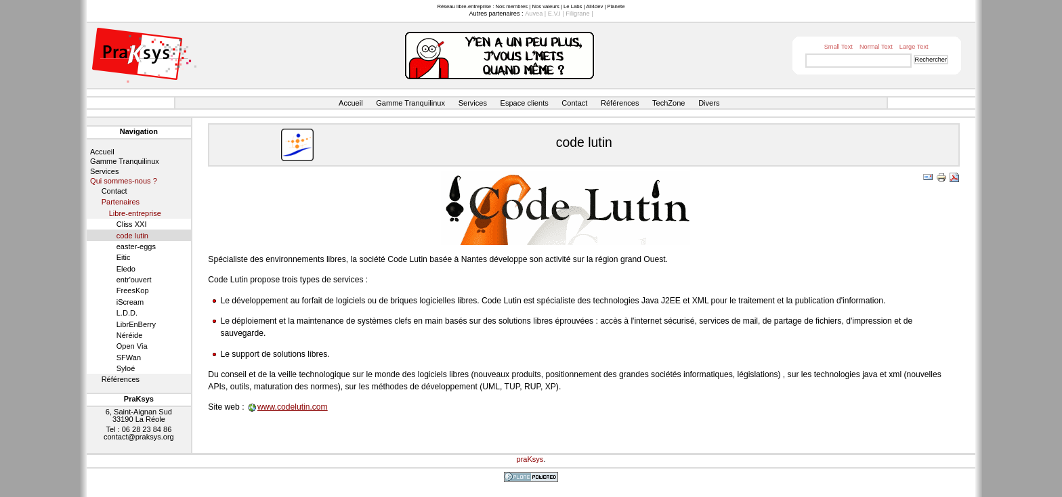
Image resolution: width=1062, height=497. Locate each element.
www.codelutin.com (292, 407)
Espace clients (525, 103)
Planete (616, 6)
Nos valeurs (545, 6)
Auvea (534, 13)
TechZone (668, 103)
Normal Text (876, 46)
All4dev (594, 6)
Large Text (914, 46)
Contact (574, 103)
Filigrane (577, 13)
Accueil (351, 103)
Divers (708, 103)
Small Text (838, 46)
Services (473, 103)
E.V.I (554, 13)
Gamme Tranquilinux (410, 103)
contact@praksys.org (139, 437)
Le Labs (573, 6)
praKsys (530, 459)
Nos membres (511, 6)
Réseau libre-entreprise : (465, 6)
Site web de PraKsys (144, 55)
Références (620, 103)
